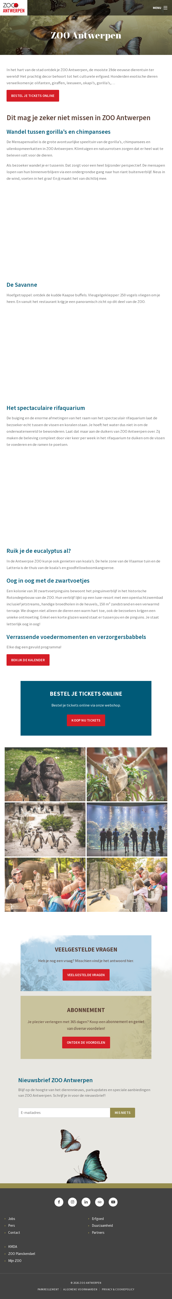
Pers (11, 1225)
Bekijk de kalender (28, 660)
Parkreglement (48, 1289)
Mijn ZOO (15, 1260)
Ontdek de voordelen (86, 1042)
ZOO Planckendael (21, 1253)
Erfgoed (98, 1218)
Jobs (11, 1218)
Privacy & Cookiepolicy (118, 1289)
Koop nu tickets (86, 720)
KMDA (12, 1246)
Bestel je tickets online (32, 95)
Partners (98, 1232)
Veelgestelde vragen (86, 975)
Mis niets (122, 1112)
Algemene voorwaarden (80, 1289)
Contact (14, 1232)
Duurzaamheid (102, 1225)
